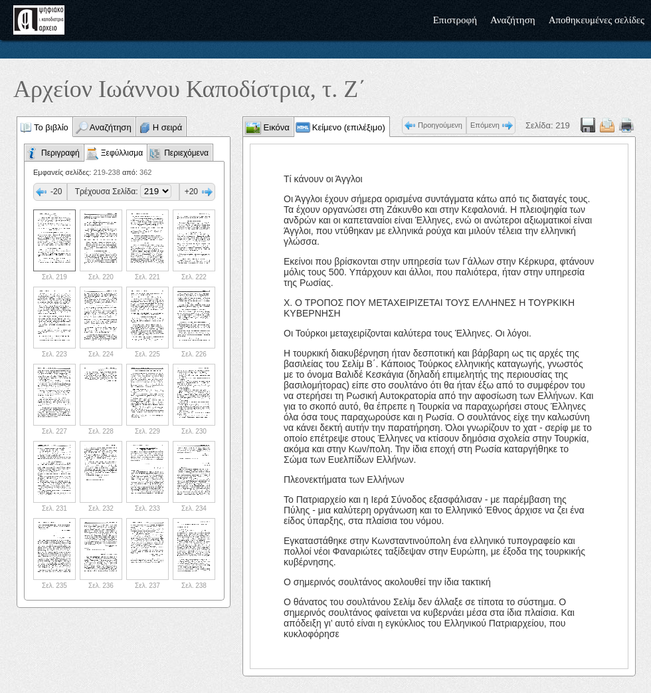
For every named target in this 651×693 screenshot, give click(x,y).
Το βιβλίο (51, 127)
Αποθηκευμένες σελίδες (596, 20)
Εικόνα (275, 127)
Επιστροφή (455, 20)
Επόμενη (485, 125)
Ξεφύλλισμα (122, 153)
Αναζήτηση (512, 20)
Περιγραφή (60, 153)
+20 (191, 191)
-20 (56, 191)
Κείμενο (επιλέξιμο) (348, 127)
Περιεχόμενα (186, 153)
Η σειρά (168, 127)
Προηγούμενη (440, 125)
